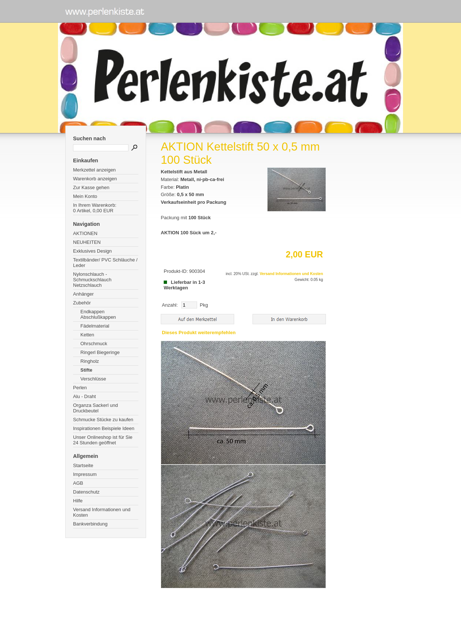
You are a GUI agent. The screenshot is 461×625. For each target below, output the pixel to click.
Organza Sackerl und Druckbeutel (95, 407)
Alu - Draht (84, 396)
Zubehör (82, 303)
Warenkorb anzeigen (95, 178)
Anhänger (83, 294)
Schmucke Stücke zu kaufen (103, 419)
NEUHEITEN (87, 242)
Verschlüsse (93, 379)
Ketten (87, 334)
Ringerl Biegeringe (100, 352)
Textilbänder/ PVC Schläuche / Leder (105, 262)
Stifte (86, 370)
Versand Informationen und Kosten (101, 512)
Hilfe (78, 500)
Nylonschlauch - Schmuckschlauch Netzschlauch (92, 279)
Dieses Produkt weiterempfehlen (199, 332)
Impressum (85, 474)
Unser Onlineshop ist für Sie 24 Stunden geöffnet (103, 439)
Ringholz (89, 361)
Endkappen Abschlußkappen (98, 314)
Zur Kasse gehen (91, 187)
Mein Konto (85, 196)
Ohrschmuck (93, 343)
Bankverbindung (90, 524)
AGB (78, 483)
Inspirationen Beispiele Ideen (103, 428)
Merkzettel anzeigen (94, 170)
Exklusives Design (92, 251)
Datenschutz (86, 492)
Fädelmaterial (94, 326)
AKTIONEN (85, 233)
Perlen (80, 387)
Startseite (83, 465)
